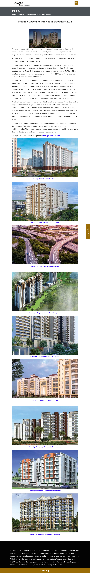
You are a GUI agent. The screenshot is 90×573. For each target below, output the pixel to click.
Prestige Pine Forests (51, 136)
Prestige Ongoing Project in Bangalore (45, 313)
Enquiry (45, 571)
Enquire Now (88, 232)
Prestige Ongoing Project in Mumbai (45, 534)
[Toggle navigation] (76, 3)
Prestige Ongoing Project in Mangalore (45, 490)
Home (14, 15)
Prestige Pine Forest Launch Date (45, 222)
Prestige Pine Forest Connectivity (45, 266)
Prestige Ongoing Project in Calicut (45, 356)
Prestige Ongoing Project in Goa (45, 400)
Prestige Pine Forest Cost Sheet (45, 179)
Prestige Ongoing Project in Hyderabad (45, 447)
